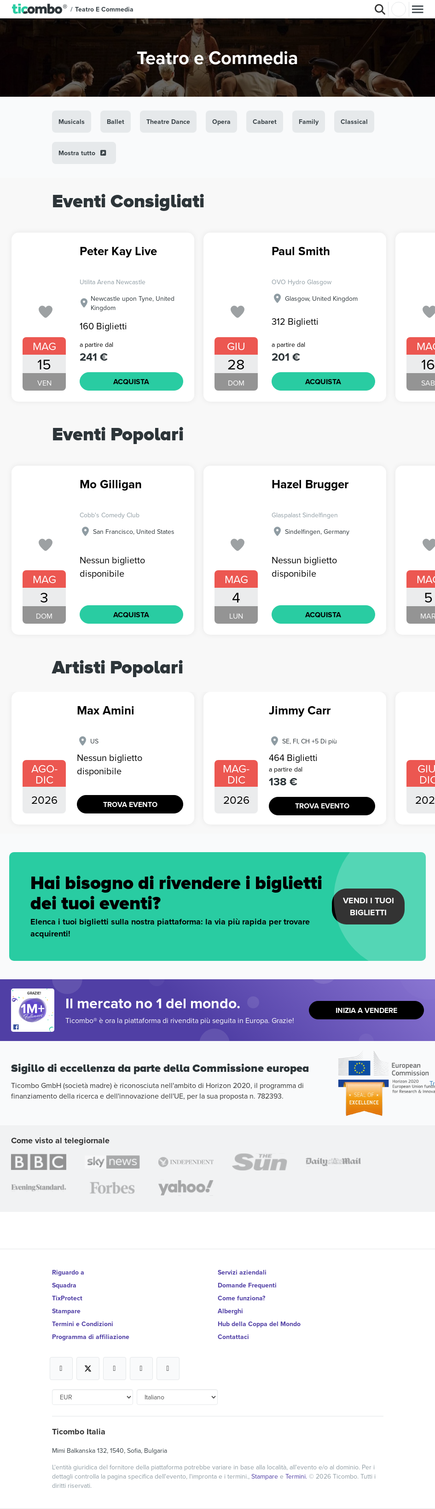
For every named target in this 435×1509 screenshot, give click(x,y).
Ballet (115, 121)
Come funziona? (241, 1298)
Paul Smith (301, 252)
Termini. (297, 1476)
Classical (354, 121)
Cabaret (265, 121)
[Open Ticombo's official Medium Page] (141, 1368)
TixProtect (67, 1298)
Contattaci (233, 1336)
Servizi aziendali (242, 1272)
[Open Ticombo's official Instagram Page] (114, 1368)
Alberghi (230, 1311)
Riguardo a (68, 1272)
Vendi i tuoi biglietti (368, 906)
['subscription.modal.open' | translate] (45, 312)
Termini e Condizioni (82, 1323)
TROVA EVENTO (130, 804)
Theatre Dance (168, 121)
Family (309, 121)
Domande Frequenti (247, 1285)
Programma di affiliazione (90, 1336)
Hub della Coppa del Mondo (259, 1323)
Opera (221, 121)
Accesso (398, 9)
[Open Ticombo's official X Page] (87, 1368)
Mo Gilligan (111, 485)
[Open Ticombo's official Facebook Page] (33, 1027)
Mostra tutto (83, 153)
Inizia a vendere (366, 1010)
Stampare (66, 1311)
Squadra (64, 1285)
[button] (40, 9)
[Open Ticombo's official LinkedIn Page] (168, 1368)
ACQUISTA (131, 381)
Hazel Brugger (310, 485)
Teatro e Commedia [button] (104, 9)
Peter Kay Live (118, 252)
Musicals (71, 121)
